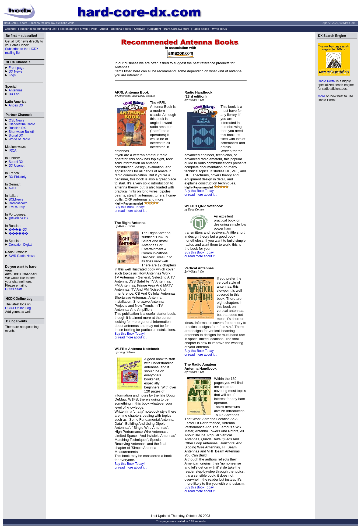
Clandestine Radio (22, 124)
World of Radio (19, 139)
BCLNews (16, 199)
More (321, 96)
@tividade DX (19, 218)
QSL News (16, 120)
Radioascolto (18, 203)
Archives (139, 28)
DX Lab (14, 94)
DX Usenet (16, 165)
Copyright (154, 28)
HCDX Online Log (18, 308)
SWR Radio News (21, 256)
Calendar (10, 28)
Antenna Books (121, 28)
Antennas (15, 90)
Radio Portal (326, 81)
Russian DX (17, 128)
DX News (15, 71)
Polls (94, 28)
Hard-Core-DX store (176, 28)
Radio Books (200, 28)
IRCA (12, 150)
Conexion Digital (20, 245)
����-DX (18, 229)
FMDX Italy (16, 207)
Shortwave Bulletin (22, 132)
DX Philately (17, 177)
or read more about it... (131, 211)
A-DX (12, 188)
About (104, 28)
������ (18, 233)
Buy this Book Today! (130, 207)
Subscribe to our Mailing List (38, 28)
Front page (16, 68)
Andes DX (16, 105)
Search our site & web (73, 28)
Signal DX (16, 135)
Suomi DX (16, 162)
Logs (12, 75)
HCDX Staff (13, 289)
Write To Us (219, 28)
